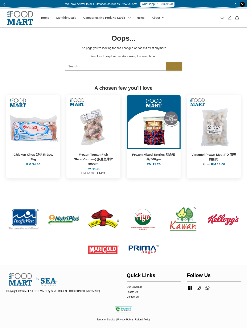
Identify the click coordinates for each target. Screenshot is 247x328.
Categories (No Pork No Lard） (107, 17)
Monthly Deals (66, 17)
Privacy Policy (125, 319)
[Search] (115, 66)
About (158, 17)
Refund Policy (142, 319)
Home (45, 17)
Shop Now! (159, 4)
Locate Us (132, 292)
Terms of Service (106, 319)
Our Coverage (135, 286)
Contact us (133, 296)
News (141, 17)
